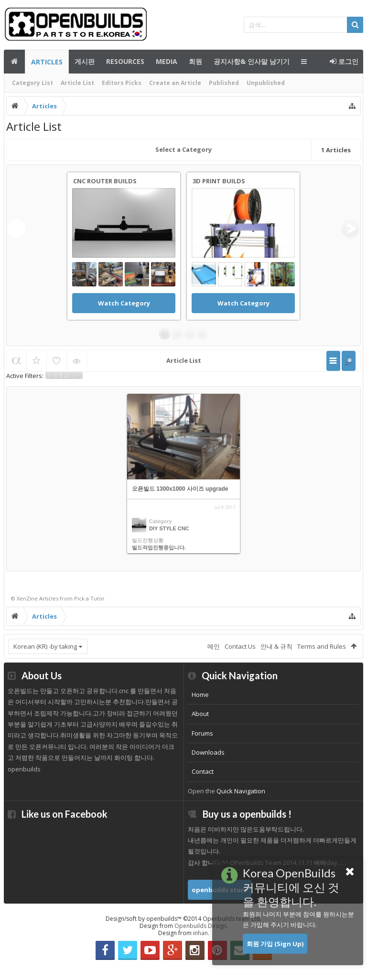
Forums (202, 733)
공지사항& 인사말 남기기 (252, 61)
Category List (32, 83)
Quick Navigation (240, 791)
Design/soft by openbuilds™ (183, 919)
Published (224, 83)
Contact (203, 771)
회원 (195, 61)
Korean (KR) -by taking (45, 646)
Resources (125, 61)
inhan (200, 933)
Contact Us (240, 646)
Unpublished (266, 83)
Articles (47, 61)
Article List (77, 83)
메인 (14, 62)
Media (166, 61)
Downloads (208, 752)
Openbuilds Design (200, 926)
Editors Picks (121, 83)
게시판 (85, 61)
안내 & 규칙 (276, 646)
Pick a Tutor (89, 598)
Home (200, 694)
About (200, 713)
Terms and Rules (321, 646)
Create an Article (175, 83)
